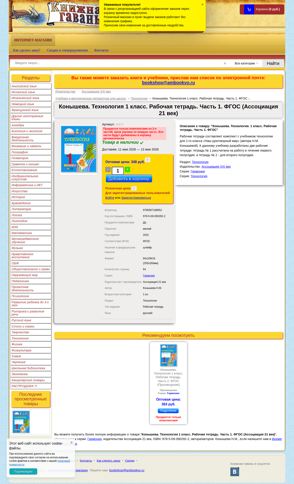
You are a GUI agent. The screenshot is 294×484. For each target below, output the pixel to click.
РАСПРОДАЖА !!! (24, 386)
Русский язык (21, 320)
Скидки (129, 460)
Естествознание (24, 170)
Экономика (20, 374)
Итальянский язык (25, 98)
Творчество (20, 332)
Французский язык (25, 110)
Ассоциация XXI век (96, 91)
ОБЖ (15, 263)
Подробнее (168, 410)
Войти (109, 197)
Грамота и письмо (25, 164)
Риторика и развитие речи (28, 313)
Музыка (17, 248)
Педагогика (20, 281)
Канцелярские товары (28, 380)
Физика (17, 344)
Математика (22, 233)
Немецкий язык (23, 104)
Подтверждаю (23, 471)
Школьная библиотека (28, 368)
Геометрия (20, 158)
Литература (21, 209)
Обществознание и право (31, 269)
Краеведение (21, 203)
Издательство (65, 91)
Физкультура (21, 350)
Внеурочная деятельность (23, 138)
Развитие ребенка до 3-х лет (30, 303)
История (18, 197)
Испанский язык (23, 92)
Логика (17, 215)
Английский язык (24, 86)
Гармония (149, 275)
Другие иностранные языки (27, 117)
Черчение (19, 362)
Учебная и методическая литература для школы (90, 98)
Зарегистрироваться (136, 197)
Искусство (19, 191)
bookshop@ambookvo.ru (168, 82)
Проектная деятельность (23, 288)
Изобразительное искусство (25, 177)
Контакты (101, 50)
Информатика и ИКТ (27, 185)
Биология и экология (27, 131)
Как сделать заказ (108, 460)
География (20, 152)
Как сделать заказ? (26, 50)
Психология (20, 296)
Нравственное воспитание (22, 255)
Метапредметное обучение (25, 240)
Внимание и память (26, 146)
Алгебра (18, 125)
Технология (20, 338)
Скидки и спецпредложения (67, 50)
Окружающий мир (25, 275)
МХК (15, 227)
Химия (16, 356)
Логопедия (19, 221)
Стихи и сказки (23, 326)
